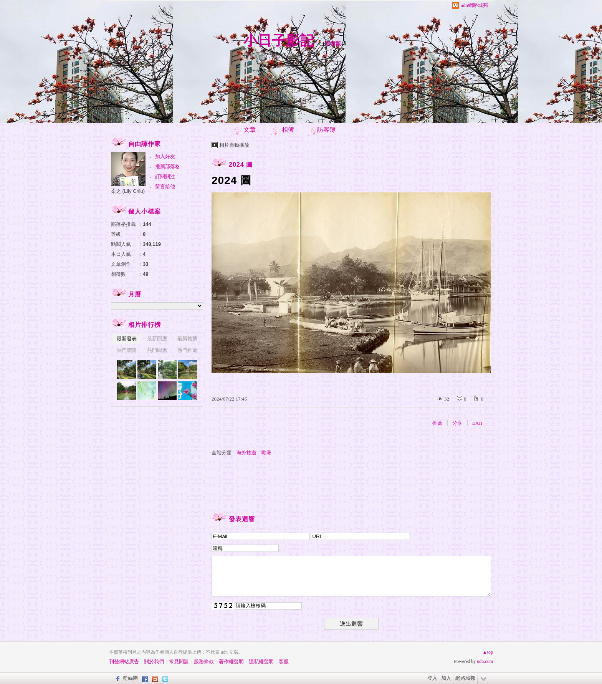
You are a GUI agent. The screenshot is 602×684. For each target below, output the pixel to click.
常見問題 (179, 661)
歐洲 (266, 452)
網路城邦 (465, 678)
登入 (432, 678)
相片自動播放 (234, 145)
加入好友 (165, 156)
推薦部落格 (167, 166)
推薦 (437, 423)
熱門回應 (157, 350)
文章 (249, 129)
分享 (457, 423)
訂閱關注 (165, 176)
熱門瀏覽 (127, 350)
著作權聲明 (231, 661)
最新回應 (157, 338)
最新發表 (127, 338)
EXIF (477, 423)
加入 (446, 678)
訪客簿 (326, 129)
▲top (488, 652)
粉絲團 (130, 678)
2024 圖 (241, 164)
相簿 (288, 129)
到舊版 (333, 43)
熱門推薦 (187, 350)
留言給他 (165, 186)
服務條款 (204, 661)
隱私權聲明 (261, 661)
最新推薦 (187, 338)
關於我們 (154, 661)
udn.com (485, 661)
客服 (284, 661)
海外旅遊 (246, 452)
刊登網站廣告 (124, 661)
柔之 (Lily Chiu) (128, 191)
